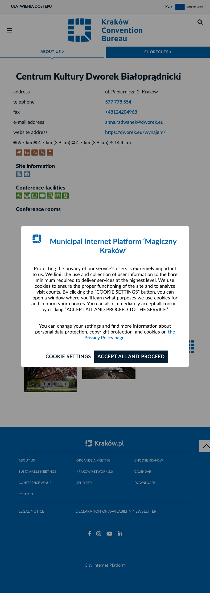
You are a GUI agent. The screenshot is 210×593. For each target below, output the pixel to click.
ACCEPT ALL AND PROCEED (131, 357)
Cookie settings (68, 357)
